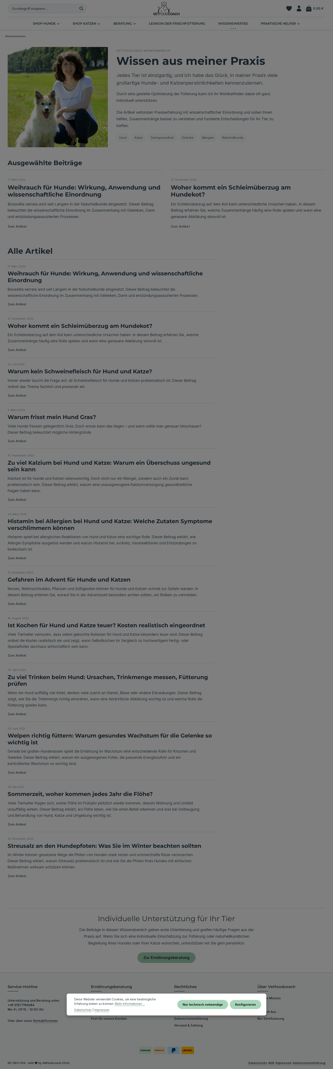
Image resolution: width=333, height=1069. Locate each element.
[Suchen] (81, 8)
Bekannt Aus (266, 1012)
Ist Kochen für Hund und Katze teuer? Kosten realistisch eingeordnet (106, 625)
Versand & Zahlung (188, 1025)
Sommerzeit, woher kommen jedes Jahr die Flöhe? (80, 794)
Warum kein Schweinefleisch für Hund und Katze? (80, 371)
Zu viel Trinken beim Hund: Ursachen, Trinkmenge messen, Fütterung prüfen (108, 680)
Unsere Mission (269, 998)
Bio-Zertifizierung (270, 1018)
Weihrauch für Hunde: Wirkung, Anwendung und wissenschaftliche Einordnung (84, 191)
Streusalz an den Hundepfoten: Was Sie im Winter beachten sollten (104, 845)
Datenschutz (83, 1010)
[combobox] (42, 8)
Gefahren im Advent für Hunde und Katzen (69, 579)
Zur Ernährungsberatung (166, 957)
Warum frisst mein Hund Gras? (52, 417)
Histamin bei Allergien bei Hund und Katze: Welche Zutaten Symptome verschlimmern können (110, 524)
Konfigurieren (245, 1004)
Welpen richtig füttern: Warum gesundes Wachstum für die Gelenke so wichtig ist (110, 739)
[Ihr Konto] (298, 8)
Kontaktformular (45, 1020)
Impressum (102, 1010)
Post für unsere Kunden (109, 1018)
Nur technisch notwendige (203, 1004)
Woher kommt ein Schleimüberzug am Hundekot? (231, 191)
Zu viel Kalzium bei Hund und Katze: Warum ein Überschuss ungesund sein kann (109, 466)
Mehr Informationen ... (130, 1003)
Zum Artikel (17, 226)
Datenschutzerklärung (191, 1018)
